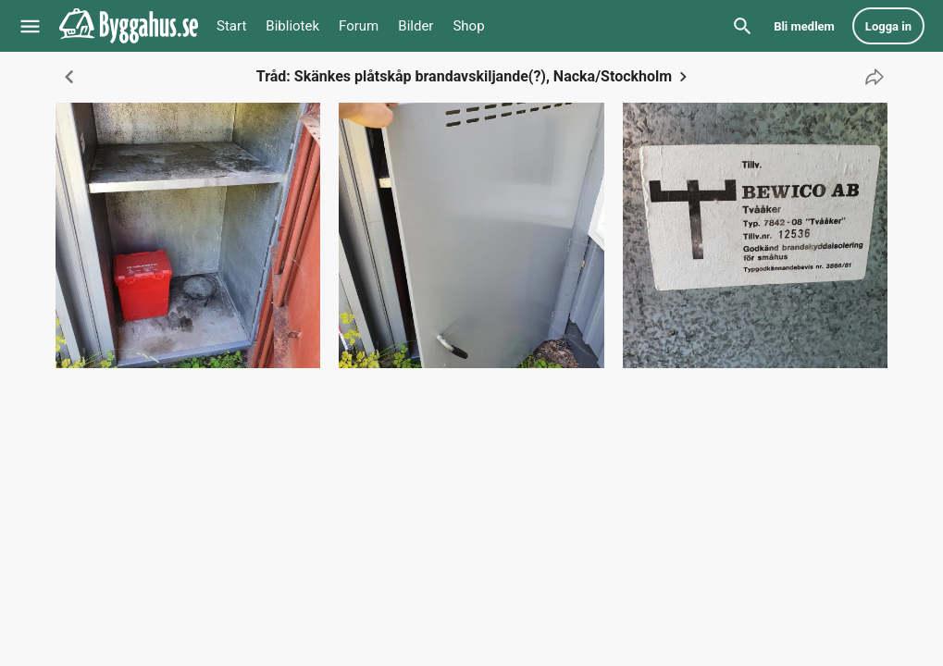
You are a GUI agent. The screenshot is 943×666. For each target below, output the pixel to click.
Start (231, 26)
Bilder (415, 26)
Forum (358, 26)
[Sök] (742, 26)
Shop (468, 26)
